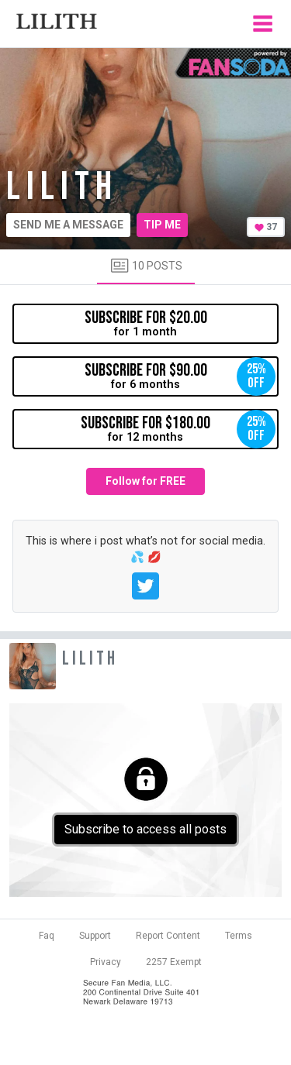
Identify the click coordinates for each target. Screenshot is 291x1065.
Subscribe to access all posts (145, 829)
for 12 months (178, 429)
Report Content (168, 935)
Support (95, 935)
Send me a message (68, 224)
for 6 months (180, 376)
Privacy (105, 962)
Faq (46, 935)
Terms (238, 935)
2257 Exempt (174, 962)
